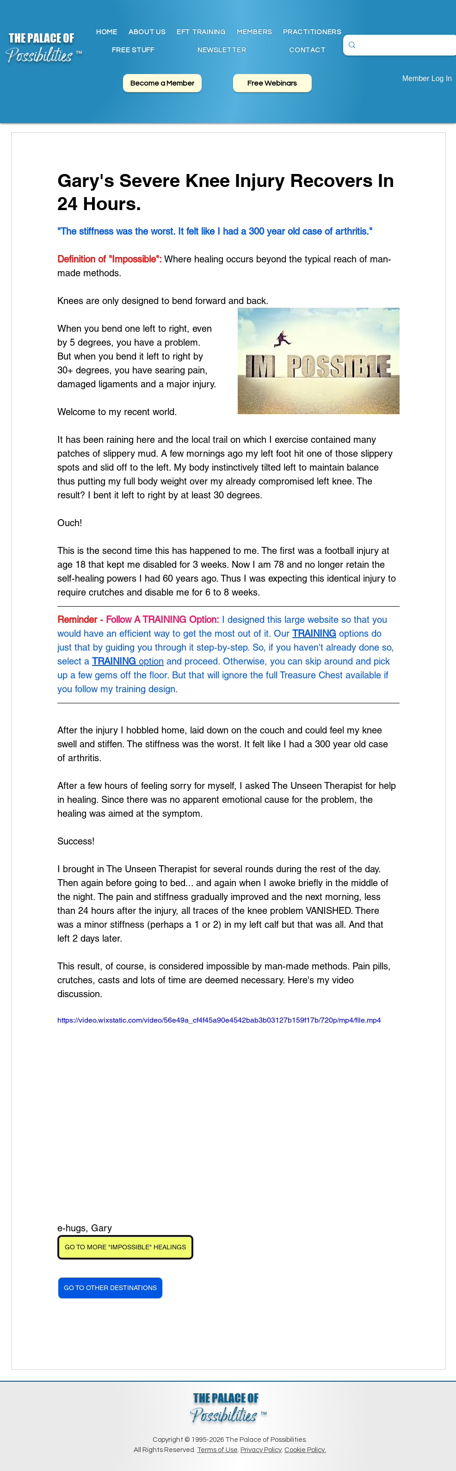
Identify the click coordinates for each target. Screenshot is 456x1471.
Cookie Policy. (305, 1449)
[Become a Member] (162, 83)
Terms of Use (217, 1449)
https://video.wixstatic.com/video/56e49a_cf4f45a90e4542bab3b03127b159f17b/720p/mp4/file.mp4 (219, 1020)
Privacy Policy (261, 1449)
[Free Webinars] (272, 83)
